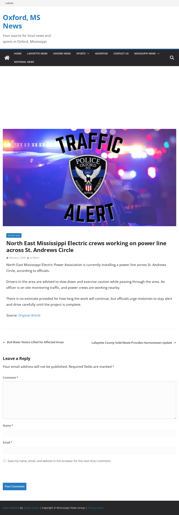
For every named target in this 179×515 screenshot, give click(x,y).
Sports (81, 53)
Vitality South (31, 507)
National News (24, 61)
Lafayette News (37, 53)
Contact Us (121, 53)
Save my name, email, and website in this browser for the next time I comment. (59, 461)
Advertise (101, 53)
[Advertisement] (89, 102)
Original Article (29, 315)
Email (7, 442)
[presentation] (27, 475)
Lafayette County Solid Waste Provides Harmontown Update (134, 343)
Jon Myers (34, 257)
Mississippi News (145, 53)
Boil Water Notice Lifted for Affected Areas (33, 342)
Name (8, 425)
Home (18, 53)
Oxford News (62, 53)
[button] (88, 53)
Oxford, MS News (21, 22)
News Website (11, 507)
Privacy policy (95, 507)
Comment (10, 377)
